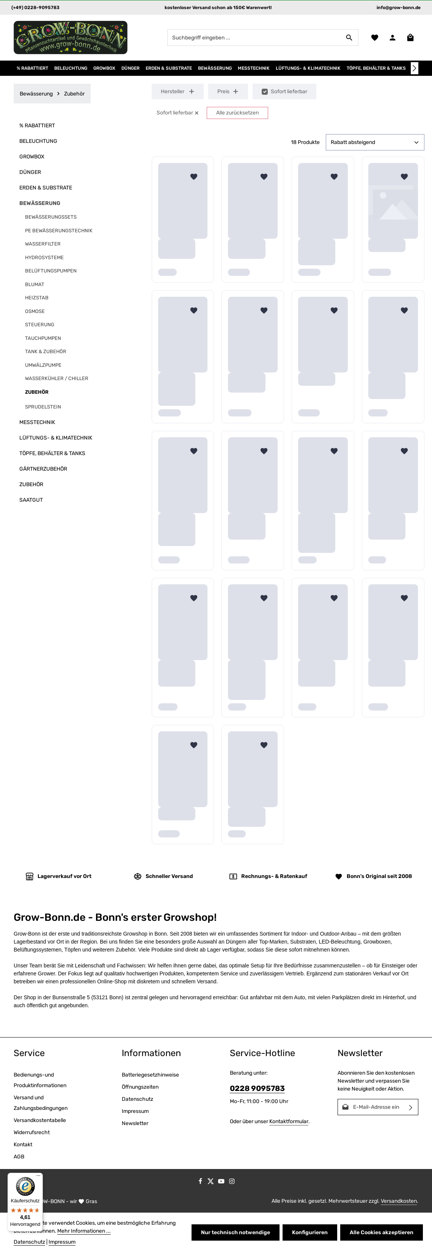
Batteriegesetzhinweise (150, 1075)
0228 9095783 (257, 1088)
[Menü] (38, 1177)
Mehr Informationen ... (84, 1231)
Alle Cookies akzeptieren (381, 1232)
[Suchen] (349, 37)
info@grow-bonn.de (399, 7)
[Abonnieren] (411, 1107)
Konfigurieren (310, 1232)
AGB (19, 1156)
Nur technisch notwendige (235, 1232)
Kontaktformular (288, 1121)
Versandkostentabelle (40, 1120)
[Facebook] (201, 1183)
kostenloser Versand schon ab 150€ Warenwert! (218, 7)
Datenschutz (137, 1099)
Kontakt (23, 1144)
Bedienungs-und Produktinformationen (40, 1080)
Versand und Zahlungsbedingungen (41, 1102)
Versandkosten (399, 1201)
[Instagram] (232, 1183)
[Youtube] (222, 1183)
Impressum (135, 1111)
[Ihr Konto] (392, 38)
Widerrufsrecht (32, 1132)
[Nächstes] (414, 68)
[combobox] (254, 37)
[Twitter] (211, 1183)
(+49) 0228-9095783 (35, 7)
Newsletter (135, 1123)
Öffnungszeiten (140, 1087)
